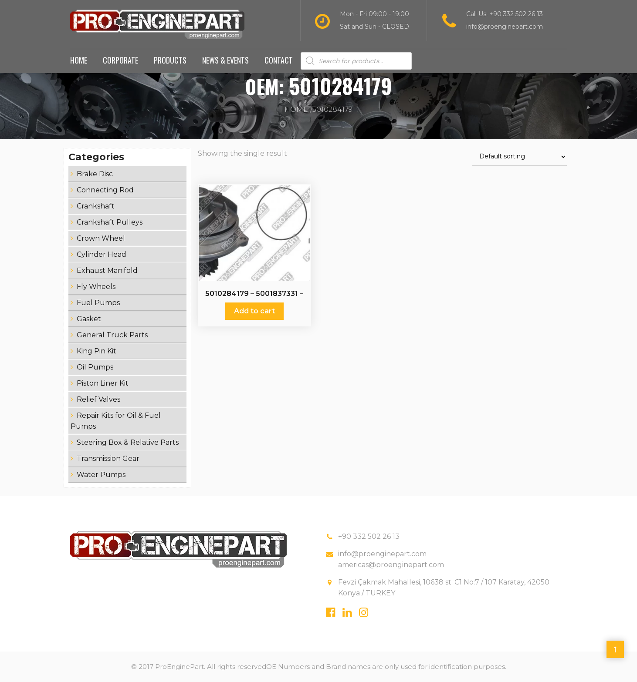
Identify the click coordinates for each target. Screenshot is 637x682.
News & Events (225, 60)
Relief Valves (98, 399)
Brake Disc (95, 174)
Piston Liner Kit (103, 383)
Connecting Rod (105, 190)
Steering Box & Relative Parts (128, 442)
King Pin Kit (96, 351)
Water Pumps (101, 474)
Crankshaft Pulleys (109, 222)
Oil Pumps (95, 367)
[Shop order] (519, 157)
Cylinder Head (101, 254)
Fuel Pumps (98, 303)
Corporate (120, 60)
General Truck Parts (112, 335)
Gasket (89, 319)
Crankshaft (96, 206)
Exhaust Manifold (107, 270)
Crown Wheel (101, 238)
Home (78, 60)
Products (170, 60)
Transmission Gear (108, 458)
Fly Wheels (96, 286)
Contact (278, 60)
